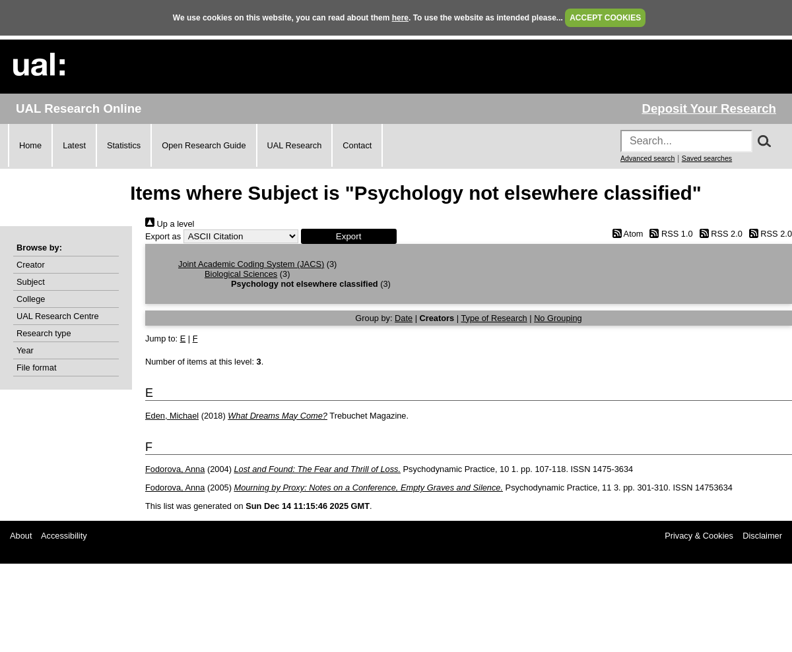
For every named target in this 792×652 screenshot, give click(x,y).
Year (25, 350)
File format (36, 367)
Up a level (169, 224)
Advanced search (647, 158)
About (21, 536)
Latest (74, 145)
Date (403, 318)
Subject (30, 282)
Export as (163, 236)
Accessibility (64, 536)
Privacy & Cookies (699, 536)
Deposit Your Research (709, 108)
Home (30, 145)
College (30, 299)
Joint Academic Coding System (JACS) (251, 264)
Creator (30, 265)
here (400, 17)
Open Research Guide (204, 145)
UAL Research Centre (57, 316)
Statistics (124, 145)
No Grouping (558, 318)
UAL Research (294, 145)
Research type (43, 333)
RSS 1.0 (669, 234)
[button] (349, 236)
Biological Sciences (241, 274)
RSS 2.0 (718, 234)
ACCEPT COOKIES (605, 17)
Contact (357, 145)
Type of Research (494, 318)
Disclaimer (762, 536)
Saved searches (707, 158)
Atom (625, 234)
